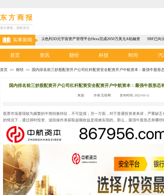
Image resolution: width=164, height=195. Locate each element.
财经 (74, 55)
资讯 (44, 55)
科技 (104, 55)
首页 (15, 55)
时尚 (133, 55)
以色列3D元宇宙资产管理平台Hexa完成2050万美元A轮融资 (91, 39)
